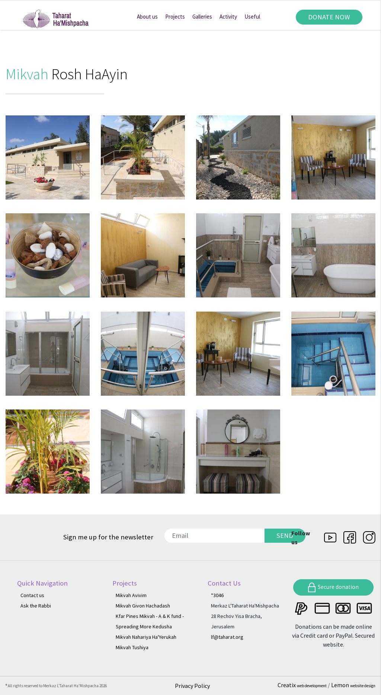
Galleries (202, 16)
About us (147, 16)
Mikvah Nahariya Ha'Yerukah (146, 637)
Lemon (353, 685)
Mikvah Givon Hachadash (143, 605)
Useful (252, 16)
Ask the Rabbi (35, 605)
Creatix (303, 685)
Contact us (32, 595)
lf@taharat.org (227, 637)
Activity (228, 16)
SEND (284, 535)
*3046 (217, 595)
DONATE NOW (329, 17)
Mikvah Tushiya (132, 647)
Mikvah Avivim (131, 595)
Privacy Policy (192, 685)
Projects (175, 16)
